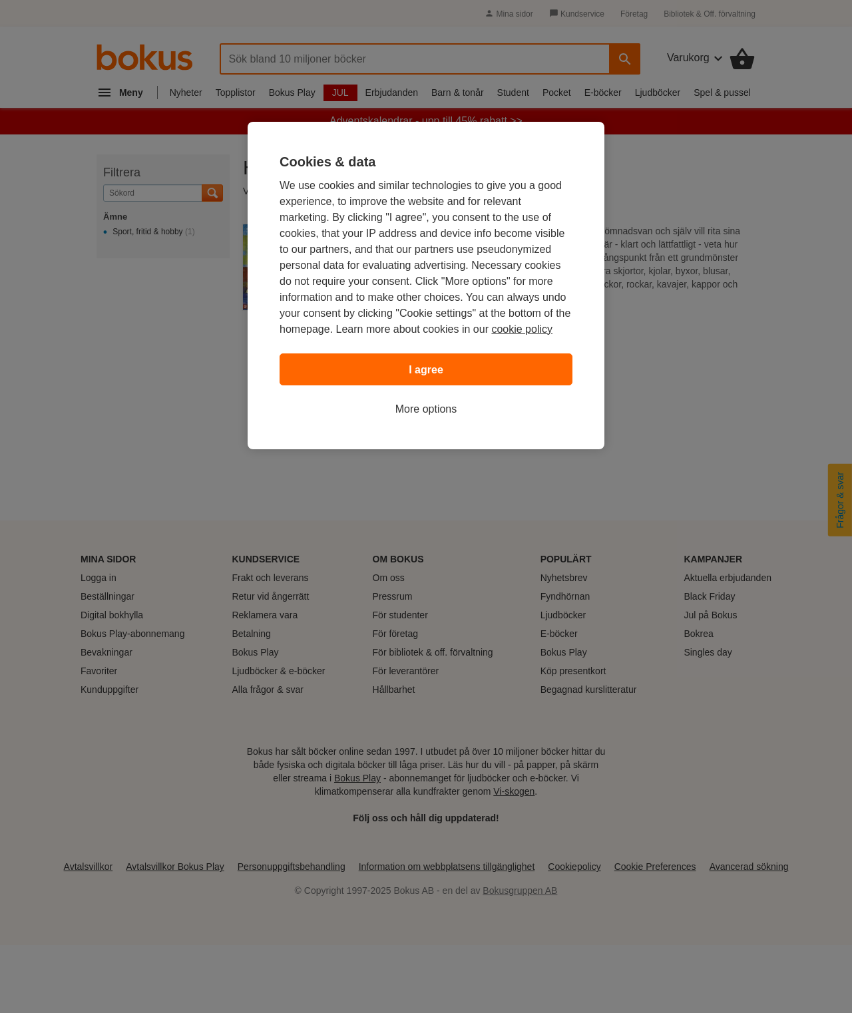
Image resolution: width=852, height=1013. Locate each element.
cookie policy (521, 329)
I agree (426, 369)
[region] (426, 285)
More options (426, 409)
